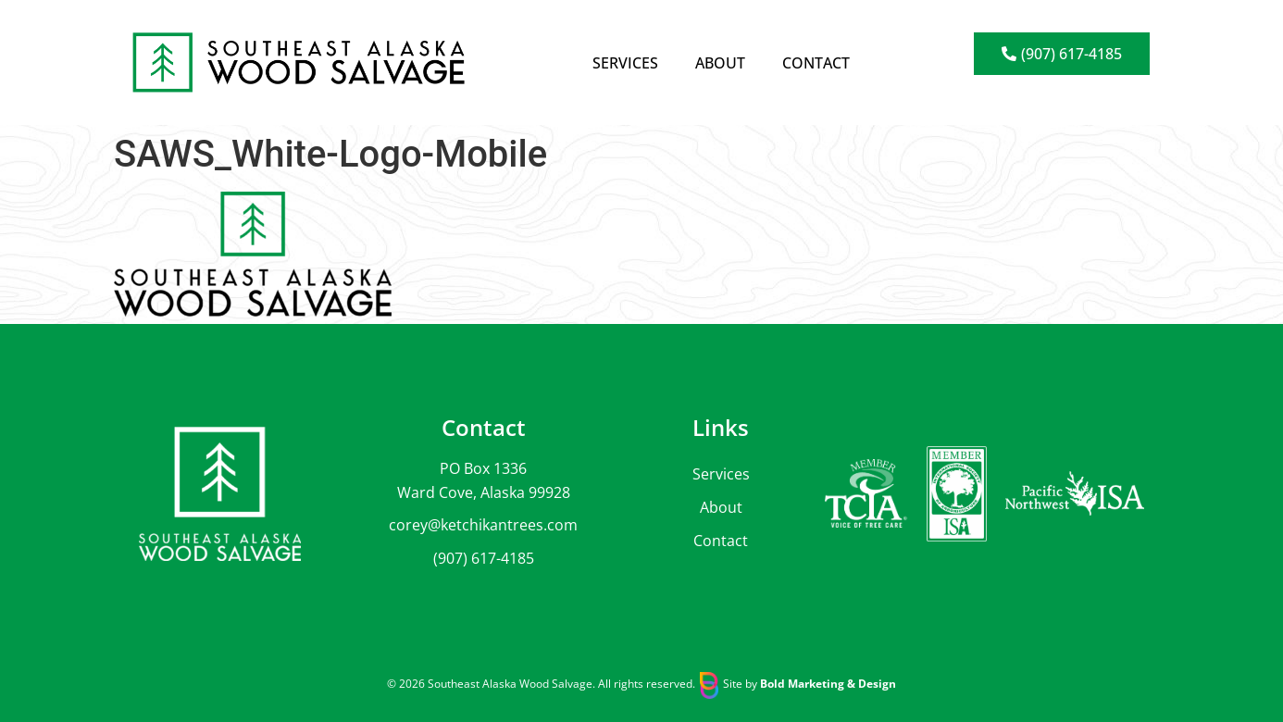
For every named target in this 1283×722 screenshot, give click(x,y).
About (720, 63)
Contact (816, 63)
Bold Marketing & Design (828, 683)
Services (625, 63)
